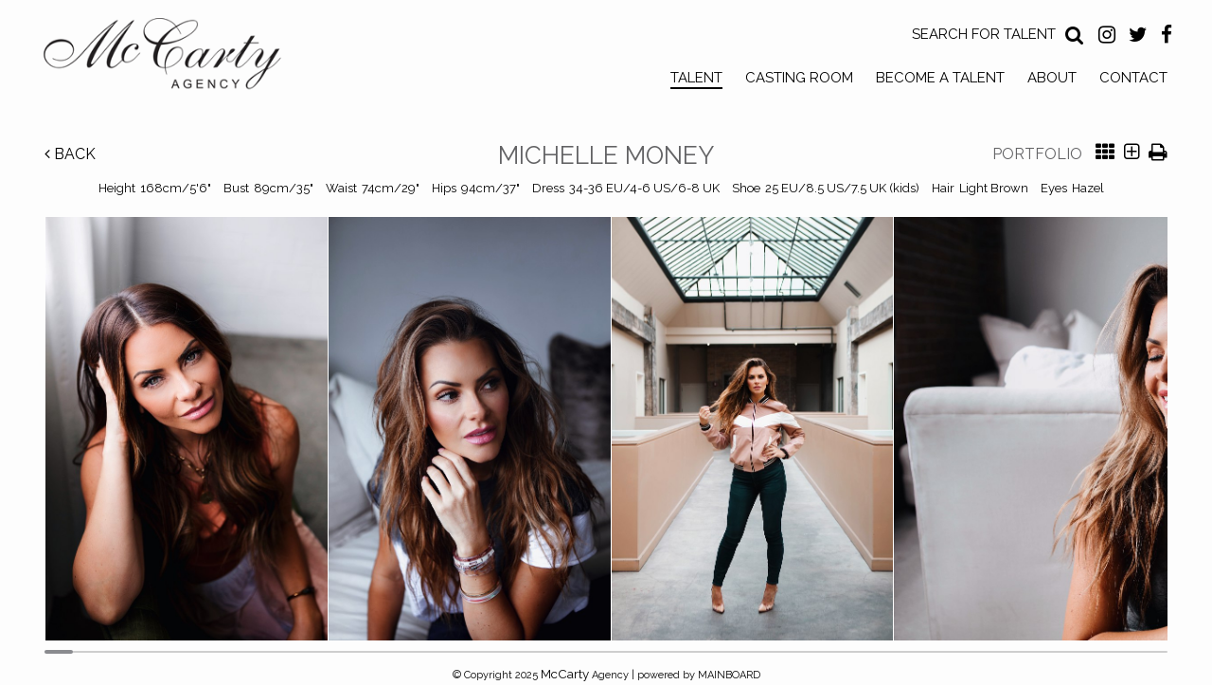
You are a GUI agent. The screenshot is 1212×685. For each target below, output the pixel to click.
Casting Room (799, 77)
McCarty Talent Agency (176, 57)
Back (70, 154)
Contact (1133, 77)
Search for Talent (984, 34)
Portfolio (1037, 154)
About (1052, 77)
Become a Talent (940, 77)
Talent (696, 77)
